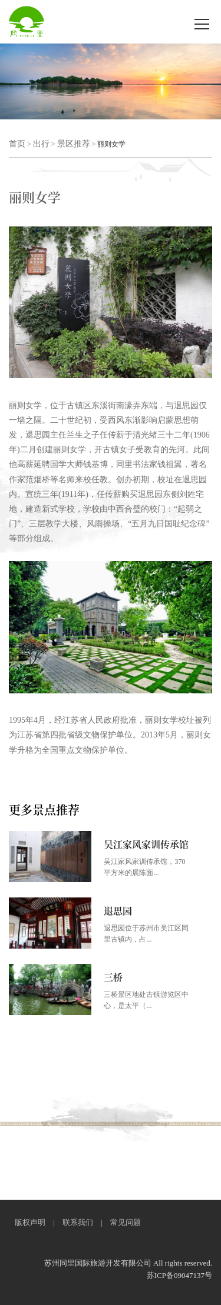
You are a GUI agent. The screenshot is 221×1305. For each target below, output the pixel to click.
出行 (41, 143)
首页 (17, 143)
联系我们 (77, 1222)
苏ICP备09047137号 (179, 1275)
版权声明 (30, 1222)
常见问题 (125, 1222)
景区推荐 (73, 143)
